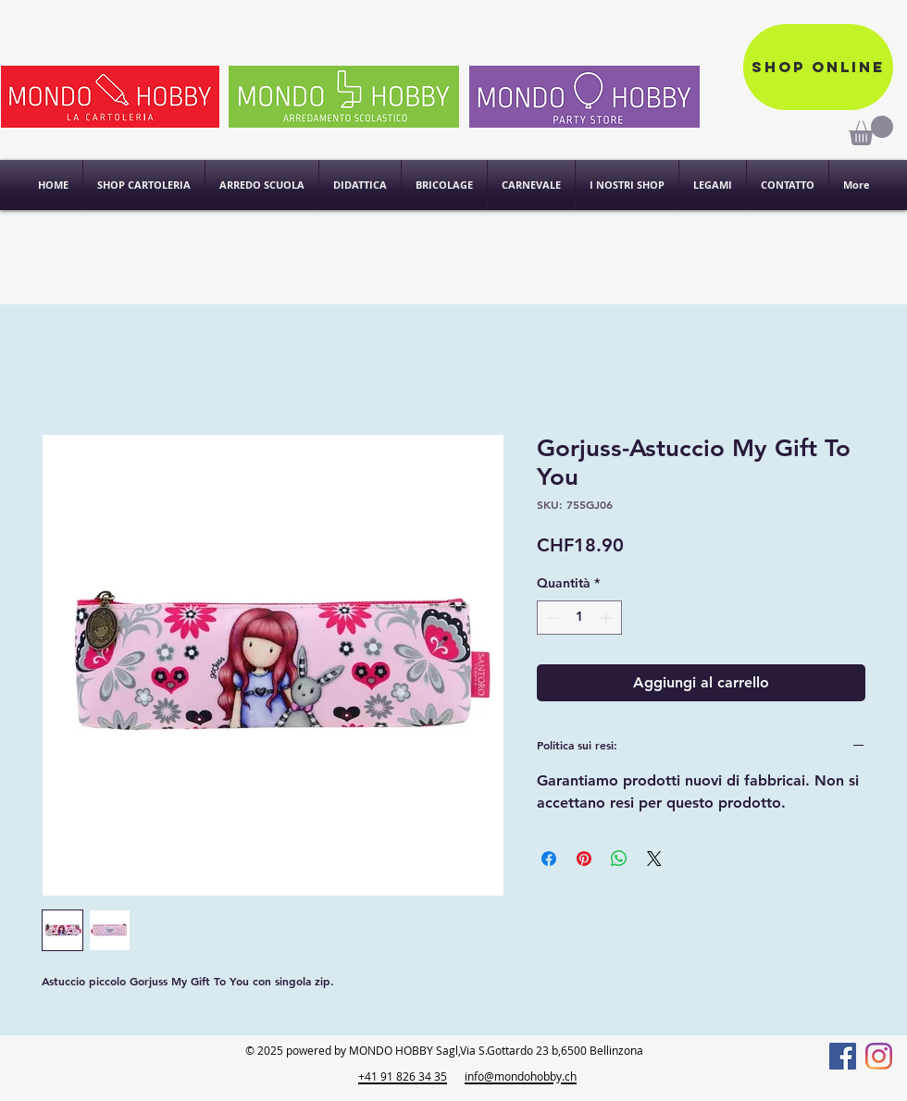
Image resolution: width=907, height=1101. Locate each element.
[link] (871, 130)
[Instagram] (878, 1056)
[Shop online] (818, 67)
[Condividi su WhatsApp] (619, 858)
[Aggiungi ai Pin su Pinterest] (584, 858)
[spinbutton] (579, 617)
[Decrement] (551, 617)
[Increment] (607, 617)
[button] (627, 185)
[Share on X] (654, 858)
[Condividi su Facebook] (549, 858)
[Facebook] (842, 1056)
